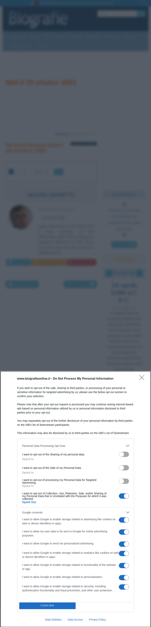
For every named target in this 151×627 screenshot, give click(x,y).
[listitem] (75, 446)
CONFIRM (47, 605)
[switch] (124, 454)
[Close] (143, 379)
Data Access (75, 619)
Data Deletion (53, 619)
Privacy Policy (97, 619)
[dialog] (76, 499)
